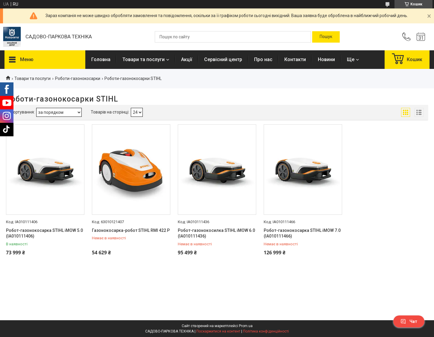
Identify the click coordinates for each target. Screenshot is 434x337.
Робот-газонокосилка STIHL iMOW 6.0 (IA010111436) (216, 233)
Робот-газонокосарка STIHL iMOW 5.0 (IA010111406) (44, 233)
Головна (100, 59)
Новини (326, 59)
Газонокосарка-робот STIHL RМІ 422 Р (131, 230)
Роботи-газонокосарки (77, 78)
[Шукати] (326, 37)
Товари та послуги (143, 59)
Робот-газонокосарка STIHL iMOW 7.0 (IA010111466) (302, 233)
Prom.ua (246, 326)
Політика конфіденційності (266, 331)
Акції (186, 59)
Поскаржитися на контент (218, 331)
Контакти (295, 59)
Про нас (263, 59)
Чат (408, 321)
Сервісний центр (223, 59)
